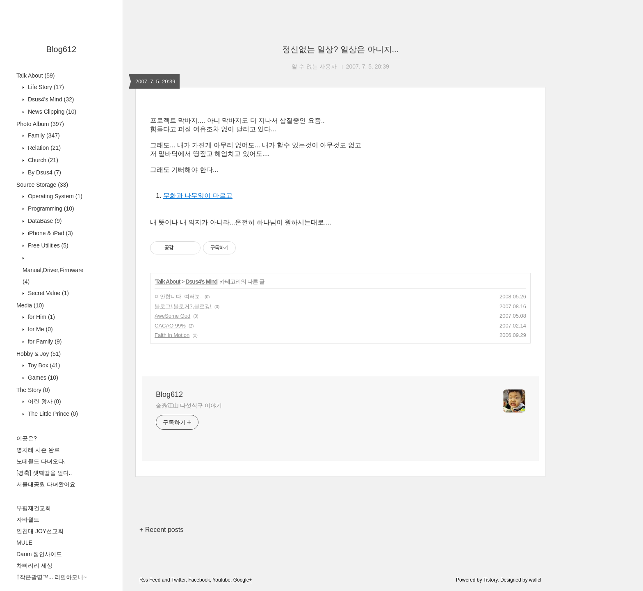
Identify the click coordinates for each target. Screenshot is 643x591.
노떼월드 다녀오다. (41, 461)
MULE (24, 542)
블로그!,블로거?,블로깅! (183, 306)
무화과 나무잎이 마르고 (198, 195)
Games (42, 377)
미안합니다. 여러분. (178, 296)
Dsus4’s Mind (50, 99)
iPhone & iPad (49, 233)
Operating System (54, 196)
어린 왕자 (43, 401)
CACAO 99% (170, 326)
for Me (39, 329)
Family (43, 135)
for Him (40, 317)
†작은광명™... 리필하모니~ (51, 577)
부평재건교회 (33, 508)
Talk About (35, 75)
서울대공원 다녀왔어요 (45, 484)
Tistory (490, 580)
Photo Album (40, 124)
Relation (43, 147)
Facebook (199, 580)
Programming (50, 208)
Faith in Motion (172, 335)
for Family (44, 341)
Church (42, 160)
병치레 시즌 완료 (38, 450)
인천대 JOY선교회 (40, 531)
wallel (535, 580)
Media (30, 305)
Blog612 (61, 49)
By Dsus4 (43, 172)
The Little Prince (52, 413)
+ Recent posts (161, 529)
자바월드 (27, 519)
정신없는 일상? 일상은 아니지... (340, 49)
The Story (33, 390)
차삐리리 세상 (34, 565)
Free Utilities (47, 245)
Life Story (45, 87)
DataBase (44, 221)
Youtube (221, 580)
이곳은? (26, 438)
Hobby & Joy (38, 353)
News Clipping (51, 111)
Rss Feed (149, 580)
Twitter (178, 580)
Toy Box (43, 365)
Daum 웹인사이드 (39, 554)
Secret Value (47, 293)
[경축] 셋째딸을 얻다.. (44, 473)
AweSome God (172, 316)
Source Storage (42, 184)
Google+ (242, 580)
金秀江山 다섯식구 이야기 (188, 405)
